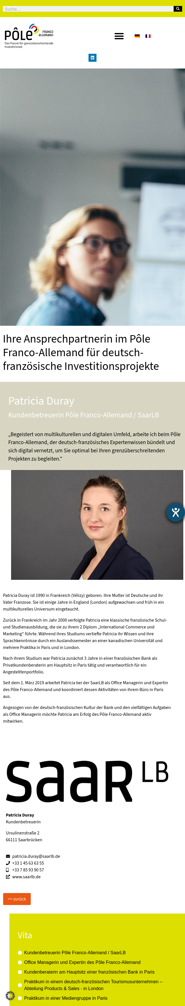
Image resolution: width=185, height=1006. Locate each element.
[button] (119, 36)
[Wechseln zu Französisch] (148, 36)
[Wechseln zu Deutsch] (137, 36)
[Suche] (178, 9)
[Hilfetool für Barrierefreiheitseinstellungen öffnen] (175, 512)
